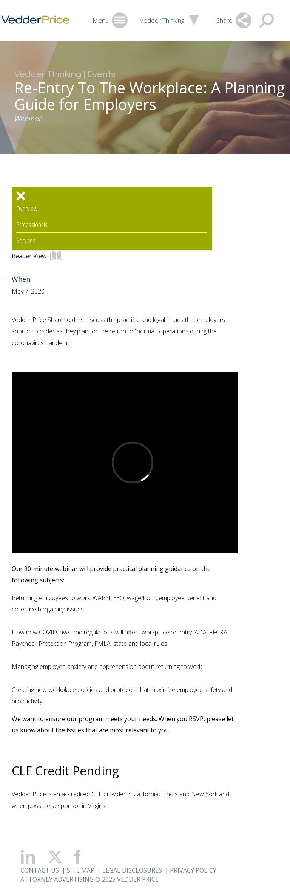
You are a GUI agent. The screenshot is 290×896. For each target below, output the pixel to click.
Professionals (32, 225)
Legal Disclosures (132, 870)
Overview (26, 209)
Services (25, 241)
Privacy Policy (193, 870)
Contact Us (39, 870)
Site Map (80, 870)
